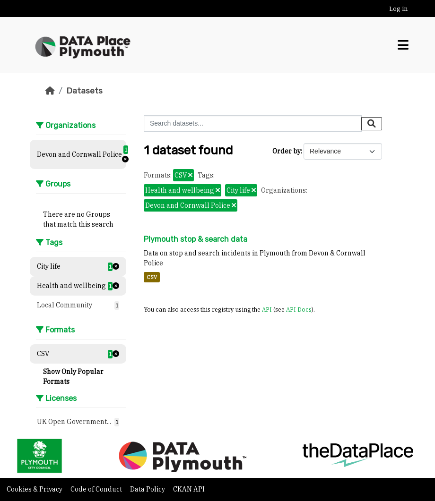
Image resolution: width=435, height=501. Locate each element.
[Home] (50, 90)
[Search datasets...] (253, 123)
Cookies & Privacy (35, 489)
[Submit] (371, 123)
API (267, 309)
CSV (152, 277)
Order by (286, 151)
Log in (398, 9)
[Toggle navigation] (403, 45)
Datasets (84, 90)
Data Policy (148, 489)
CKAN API (189, 489)
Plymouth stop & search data (195, 239)
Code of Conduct (96, 489)
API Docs (299, 309)
